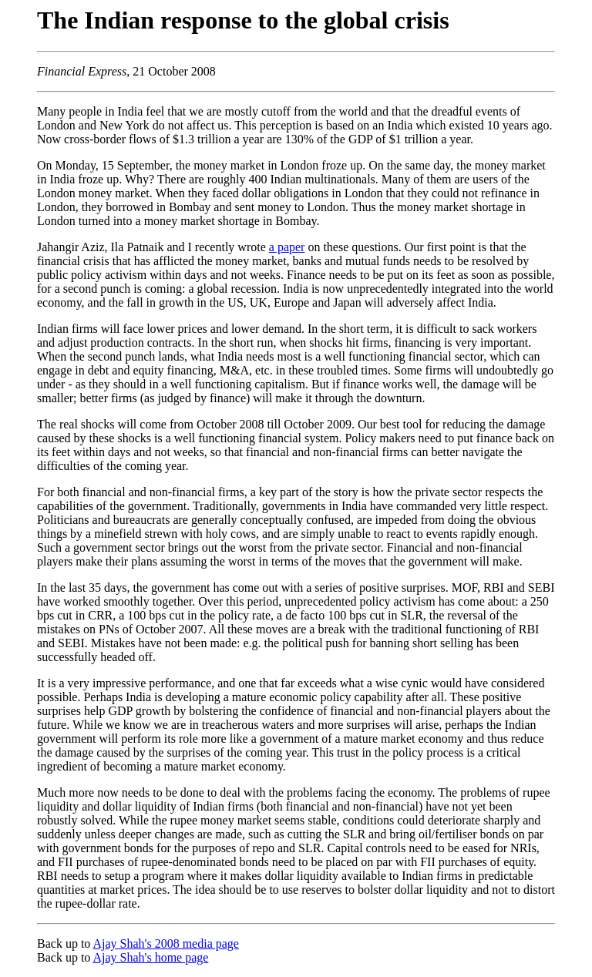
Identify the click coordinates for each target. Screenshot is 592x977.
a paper (287, 246)
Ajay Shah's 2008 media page (165, 943)
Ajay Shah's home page (150, 957)
